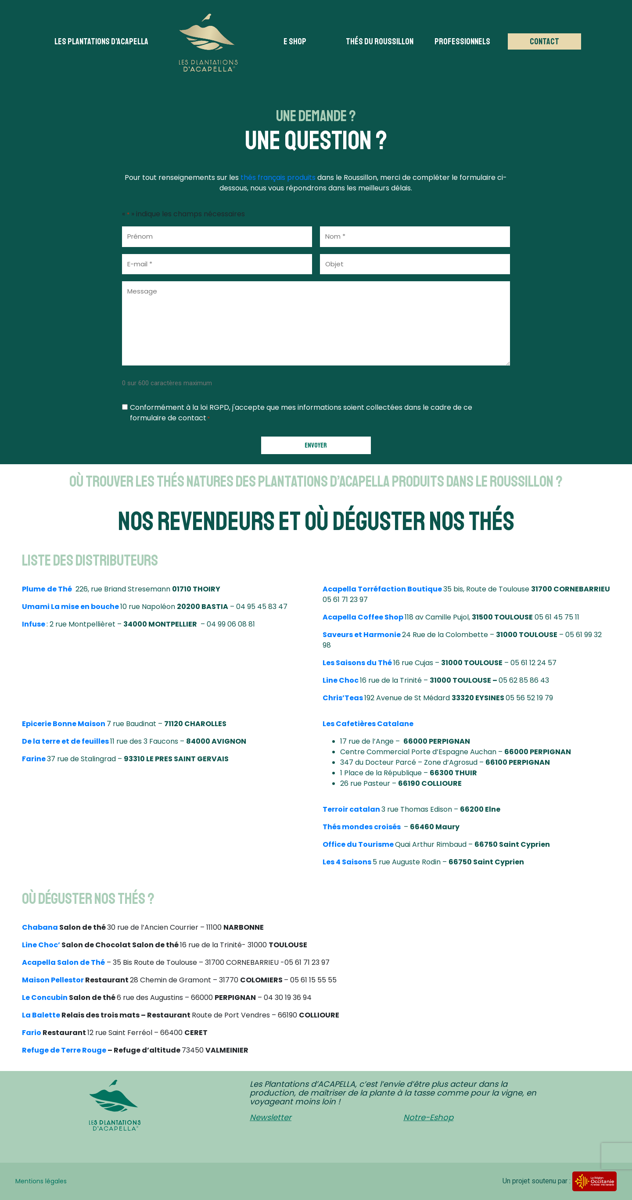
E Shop (295, 41)
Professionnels (462, 41)
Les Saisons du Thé (357, 663)
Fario (31, 1033)
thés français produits (278, 177)
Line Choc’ (41, 945)
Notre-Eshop (428, 1117)
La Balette (41, 1015)
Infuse (33, 624)
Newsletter (270, 1117)
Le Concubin (45, 997)
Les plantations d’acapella (101, 41)
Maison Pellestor (53, 980)
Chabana (40, 927)
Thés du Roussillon (379, 41)
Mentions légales (41, 1181)
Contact (544, 41)
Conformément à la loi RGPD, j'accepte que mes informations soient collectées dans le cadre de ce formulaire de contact (301, 412)
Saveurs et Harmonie (362, 635)
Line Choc (341, 680)
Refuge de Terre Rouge (64, 1050)
